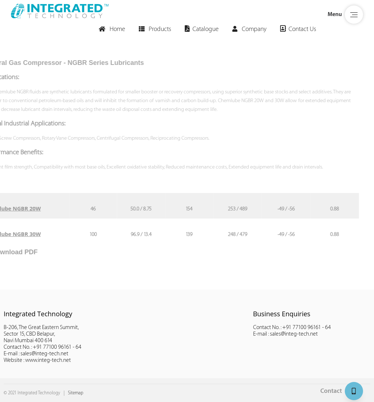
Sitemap (75, 392)
